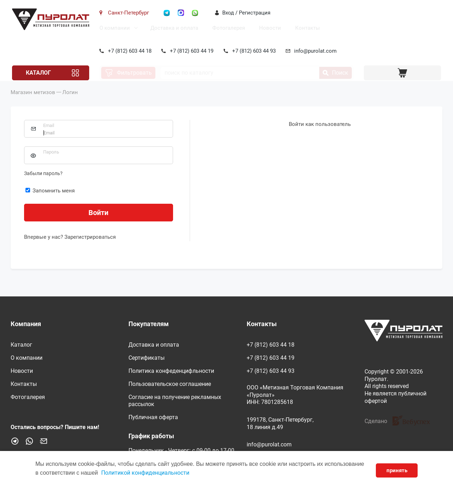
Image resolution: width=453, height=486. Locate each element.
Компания (26, 324)
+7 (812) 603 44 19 (190, 51)
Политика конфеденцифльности (171, 371)
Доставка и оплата (173, 28)
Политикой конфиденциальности (145, 472)
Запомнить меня (50, 200)
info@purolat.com (314, 51)
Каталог (37, 72)
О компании (113, 28)
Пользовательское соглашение (169, 384)
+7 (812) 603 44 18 (128, 51)
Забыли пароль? (43, 183)
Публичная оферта (153, 417)
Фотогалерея (227, 28)
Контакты (306, 28)
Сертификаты (146, 357)
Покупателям (148, 324)
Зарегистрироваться (90, 247)
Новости (269, 28)
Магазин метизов (33, 102)
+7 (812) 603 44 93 (252, 51)
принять (396, 470)
